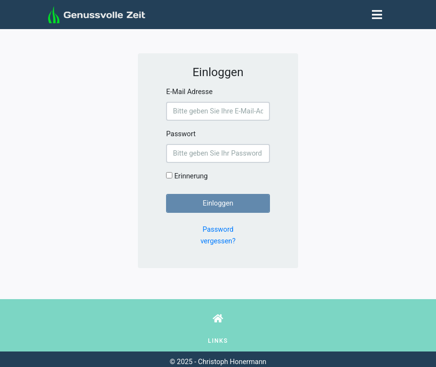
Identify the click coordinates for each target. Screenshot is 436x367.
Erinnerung (187, 176)
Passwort (181, 134)
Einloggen (217, 203)
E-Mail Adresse (189, 92)
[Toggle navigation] (377, 14)
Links (218, 340)
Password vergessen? (218, 235)
